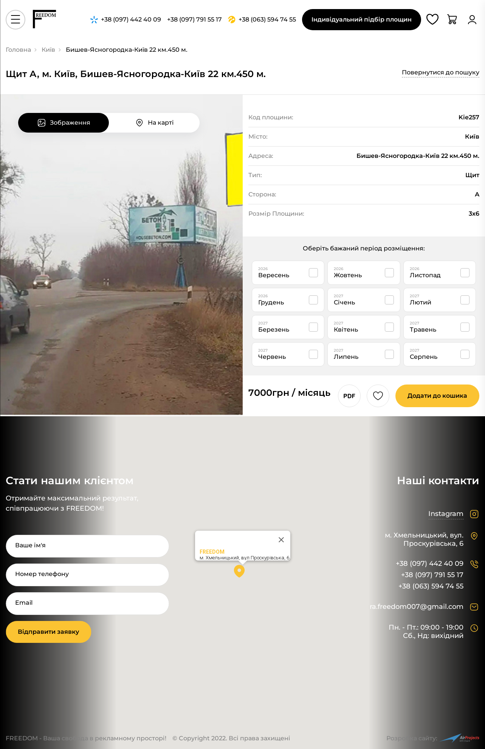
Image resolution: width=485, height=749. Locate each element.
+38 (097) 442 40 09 (429, 564)
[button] (243, 574)
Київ (48, 49)
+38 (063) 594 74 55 (430, 586)
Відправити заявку (48, 631)
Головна (18, 49)
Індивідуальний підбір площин (361, 19)
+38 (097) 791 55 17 (432, 575)
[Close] (281, 540)
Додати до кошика (437, 395)
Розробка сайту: (432, 738)
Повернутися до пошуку (440, 72)
